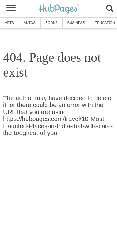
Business (76, 23)
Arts (9, 23)
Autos (30, 23)
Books (51, 23)
